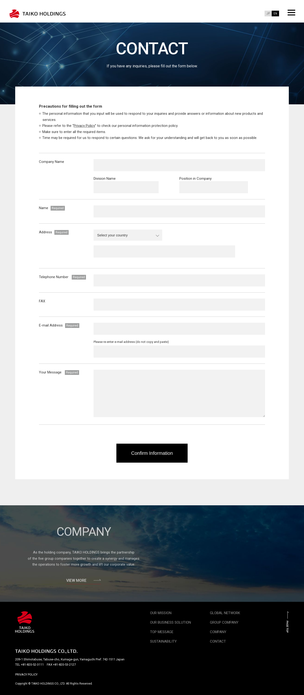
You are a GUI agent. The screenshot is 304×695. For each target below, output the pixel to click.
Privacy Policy (84, 126)
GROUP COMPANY (224, 622)
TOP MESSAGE (161, 632)
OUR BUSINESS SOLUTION (170, 622)
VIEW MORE (83, 582)
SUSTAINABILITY (163, 641)
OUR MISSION (160, 613)
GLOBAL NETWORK (225, 613)
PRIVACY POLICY (26, 674)
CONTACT (218, 641)
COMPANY (218, 632)
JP (268, 13)
